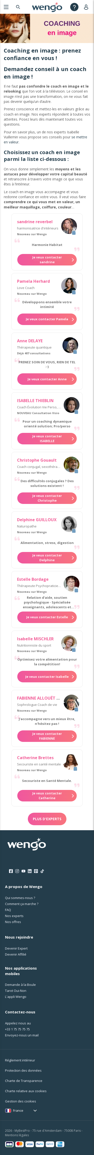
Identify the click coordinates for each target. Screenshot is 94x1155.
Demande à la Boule (20, 984)
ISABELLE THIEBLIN (35, 400)
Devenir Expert (16, 948)
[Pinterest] (36, 871)
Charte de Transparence (23, 1080)
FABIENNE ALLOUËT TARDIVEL (46, 698)
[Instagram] (17, 871)
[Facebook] (11, 871)
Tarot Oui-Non (15, 990)
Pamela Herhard (33, 281)
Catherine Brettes (35, 757)
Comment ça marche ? (21, 904)
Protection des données (23, 1070)
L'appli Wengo (15, 996)
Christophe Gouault (37, 460)
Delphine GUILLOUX (37, 519)
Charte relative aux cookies (26, 1091)
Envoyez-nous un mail (22, 1035)
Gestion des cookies (20, 1101)
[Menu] (6, 7)
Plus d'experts (47, 818)
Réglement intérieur (20, 1060)
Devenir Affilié (15, 954)
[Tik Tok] (42, 871)
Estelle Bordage (33, 579)
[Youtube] (23, 871)
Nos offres (13, 922)
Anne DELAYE (30, 341)
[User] (87, 7)
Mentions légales (17, 1135)
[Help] (74, 7)
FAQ (8, 910)
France (18, 1110)
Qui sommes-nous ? (20, 898)
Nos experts (14, 916)
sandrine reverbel (35, 221)
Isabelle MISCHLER (35, 639)
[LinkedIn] (30, 871)
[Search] (18, 7)
